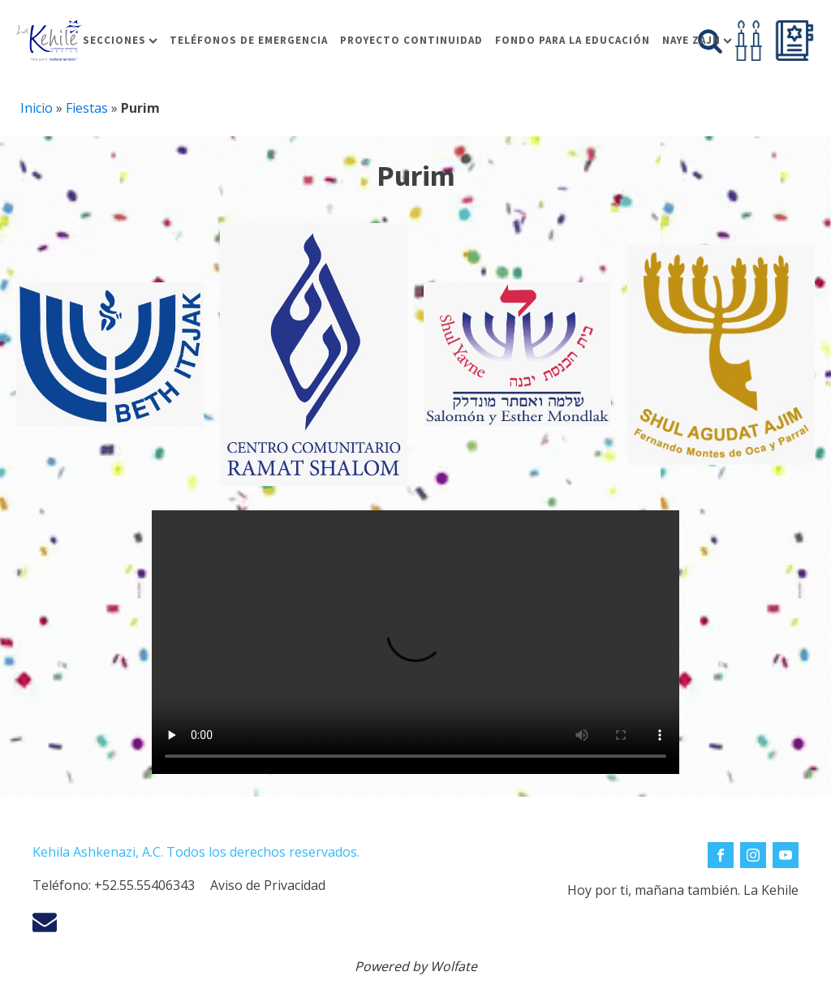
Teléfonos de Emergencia (249, 40)
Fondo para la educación (572, 40)
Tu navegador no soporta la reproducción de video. (415, 642)
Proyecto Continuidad (411, 40)
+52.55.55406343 (144, 885)
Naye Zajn (697, 40)
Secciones (120, 40)
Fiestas (87, 108)
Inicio (36, 108)
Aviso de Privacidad (267, 885)
